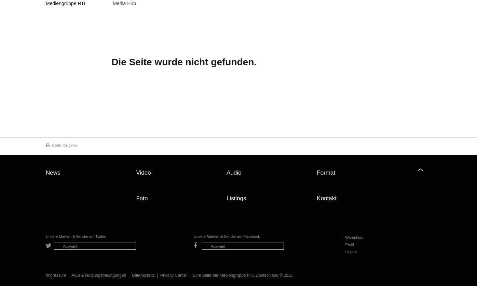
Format (326, 172)
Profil (348, 245)
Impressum (56, 275)
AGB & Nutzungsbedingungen (98, 275)
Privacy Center (173, 275)
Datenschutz (143, 275)
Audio (234, 172)
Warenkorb (353, 237)
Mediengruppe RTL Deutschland (66, 4)
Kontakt (327, 198)
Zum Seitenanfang (424, 175)
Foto (142, 198)
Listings (236, 198)
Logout (349, 252)
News (53, 172)
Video (143, 172)
